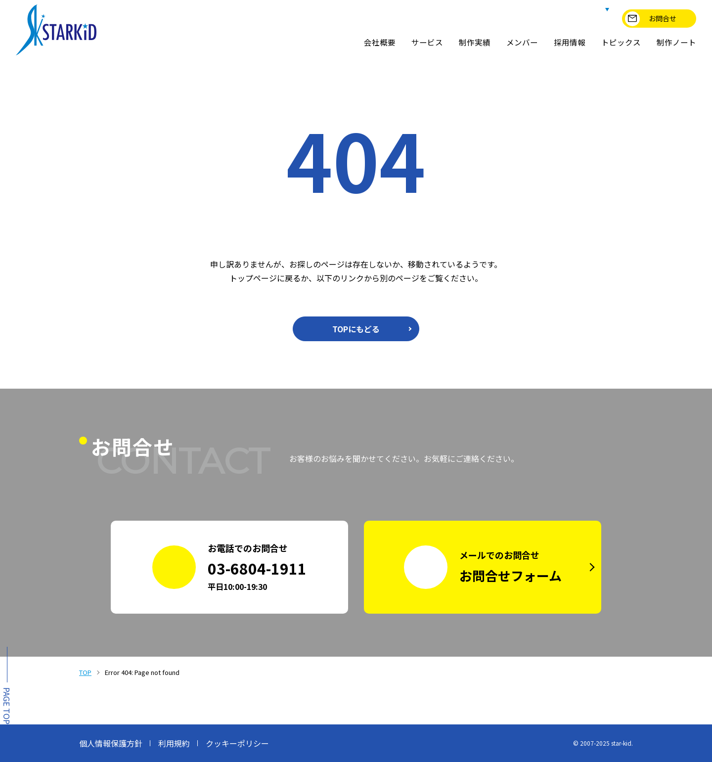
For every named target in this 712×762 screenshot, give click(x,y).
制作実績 (474, 42)
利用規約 (174, 743)
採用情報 (569, 42)
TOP (85, 672)
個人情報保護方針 (110, 743)
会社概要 (380, 42)
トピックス (621, 42)
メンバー (522, 42)
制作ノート (676, 42)
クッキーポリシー (237, 743)
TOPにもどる (356, 329)
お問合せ (650, 18)
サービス (427, 42)
